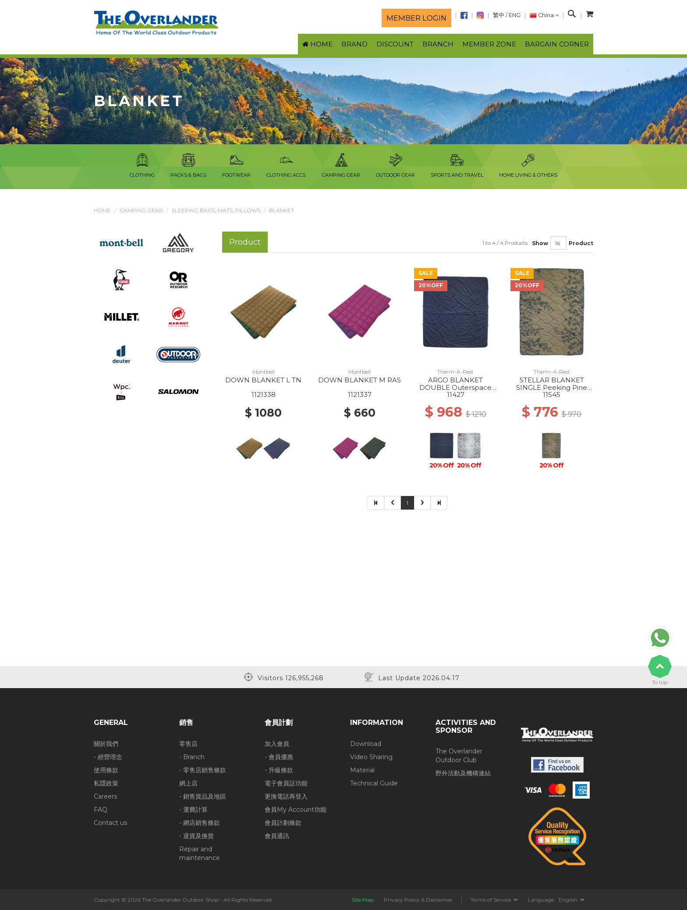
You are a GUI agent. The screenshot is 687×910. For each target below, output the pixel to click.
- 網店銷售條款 (199, 823)
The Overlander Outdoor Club (459, 755)
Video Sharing (371, 757)
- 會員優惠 (279, 757)
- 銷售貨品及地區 (202, 796)
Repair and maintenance (199, 853)
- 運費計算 (193, 810)
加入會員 (277, 744)
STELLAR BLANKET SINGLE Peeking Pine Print (551, 387)
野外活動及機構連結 (463, 773)
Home (102, 210)
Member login (416, 18)
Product (581, 243)
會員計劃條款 (283, 823)
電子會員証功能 (286, 783)
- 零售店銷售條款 (202, 770)
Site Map (363, 899)
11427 (455, 394)
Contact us (110, 823)
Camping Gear (141, 210)
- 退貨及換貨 (196, 836)
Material (362, 770)
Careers (105, 796)
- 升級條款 (279, 770)
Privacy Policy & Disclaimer (418, 899)
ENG (515, 15)
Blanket (281, 210)
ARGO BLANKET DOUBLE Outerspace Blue (455, 387)
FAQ (100, 810)
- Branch (192, 757)
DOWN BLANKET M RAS (359, 380)
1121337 (360, 394)
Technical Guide (374, 783)
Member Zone (489, 44)
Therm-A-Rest (455, 371)
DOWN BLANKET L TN (263, 380)
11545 (551, 394)
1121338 (263, 394)
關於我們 (106, 744)
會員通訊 (277, 836)
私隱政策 (106, 783)
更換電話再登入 (286, 796)
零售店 (188, 744)
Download (365, 744)
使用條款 (106, 770)
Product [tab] (245, 242)
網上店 (188, 783)
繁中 (498, 15)
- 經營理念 (108, 757)
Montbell (263, 371)
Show (540, 243)
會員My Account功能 (295, 810)
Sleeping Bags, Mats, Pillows (216, 210)
